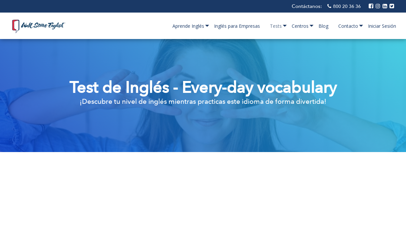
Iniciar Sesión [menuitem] (382, 26)
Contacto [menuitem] (348, 26)
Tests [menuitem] (276, 26)
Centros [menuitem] (300, 26)
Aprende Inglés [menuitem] (188, 26)
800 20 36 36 (347, 6)
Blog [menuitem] (323, 26)
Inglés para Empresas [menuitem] (237, 26)
